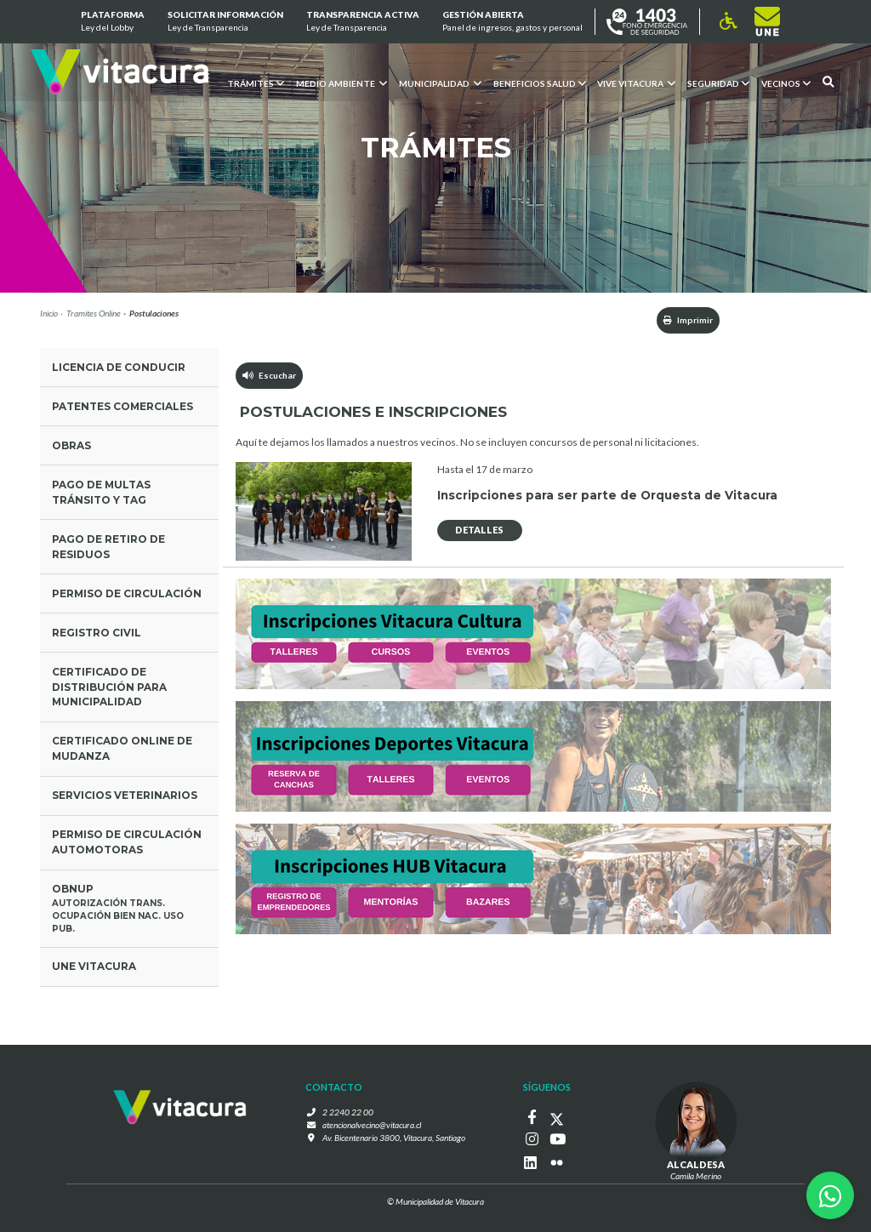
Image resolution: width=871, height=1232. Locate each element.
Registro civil (96, 632)
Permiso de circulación (127, 593)
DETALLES (479, 529)
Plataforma (112, 22)
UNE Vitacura (94, 966)
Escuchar (269, 375)
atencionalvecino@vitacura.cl (371, 1125)
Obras (71, 445)
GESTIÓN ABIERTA (512, 22)
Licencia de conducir (118, 367)
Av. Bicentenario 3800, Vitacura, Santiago (393, 1137)
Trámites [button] (254, 82)
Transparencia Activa (362, 22)
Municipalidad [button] (439, 82)
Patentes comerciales (122, 406)
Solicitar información (225, 22)
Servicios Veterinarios (124, 795)
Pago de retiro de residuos (108, 547)
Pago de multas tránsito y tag (101, 492)
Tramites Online (93, 313)
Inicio (49, 313)
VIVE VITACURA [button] (636, 82)
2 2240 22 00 (347, 1112)
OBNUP (130, 908)
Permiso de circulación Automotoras (127, 842)
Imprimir (688, 320)
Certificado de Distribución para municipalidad (109, 687)
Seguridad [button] (718, 82)
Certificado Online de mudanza (122, 748)
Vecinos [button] (786, 82)
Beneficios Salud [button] (538, 82)
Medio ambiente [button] (340, 82)
